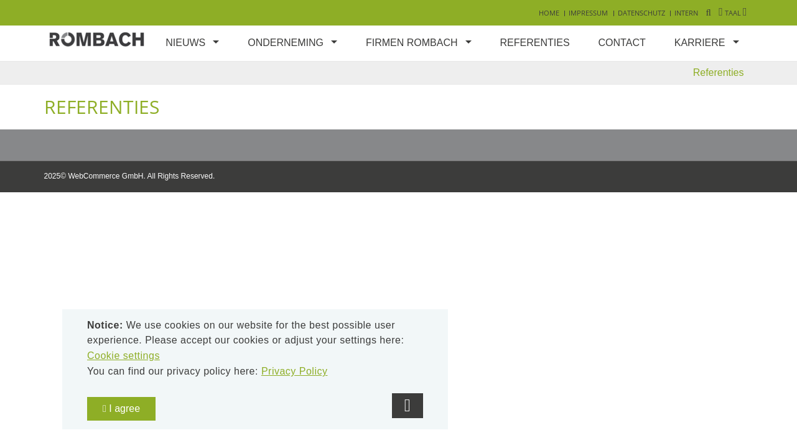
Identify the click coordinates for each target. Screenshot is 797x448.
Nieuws (185, 42)
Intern (686, 12)
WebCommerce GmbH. (106, 176)
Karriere (699, 42)
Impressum (588, 12)
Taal (733, 12)
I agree (121, 408)
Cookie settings (123, 355)
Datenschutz (641, 12)
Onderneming (286, 42)
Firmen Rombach (412, 42)
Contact (622, 42)
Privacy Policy (294, 371)
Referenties (535, 42)
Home (549, 12)
